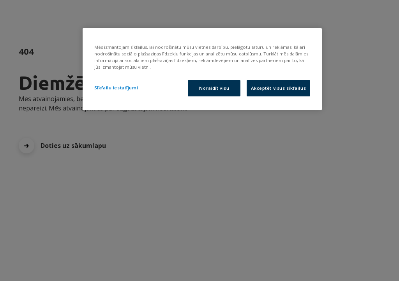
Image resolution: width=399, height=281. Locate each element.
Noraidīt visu (214, 88)
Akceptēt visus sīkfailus (278, 88)
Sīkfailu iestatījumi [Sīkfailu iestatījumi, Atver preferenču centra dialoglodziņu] (116, 88)
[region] (202, 69)
